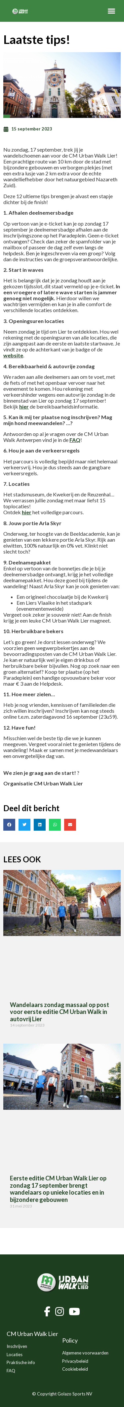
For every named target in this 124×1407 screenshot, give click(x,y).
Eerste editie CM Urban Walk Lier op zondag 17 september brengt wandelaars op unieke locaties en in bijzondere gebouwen (58, 1188)
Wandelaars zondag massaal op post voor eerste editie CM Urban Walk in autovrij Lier (59, 1012)
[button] (111, 11)
